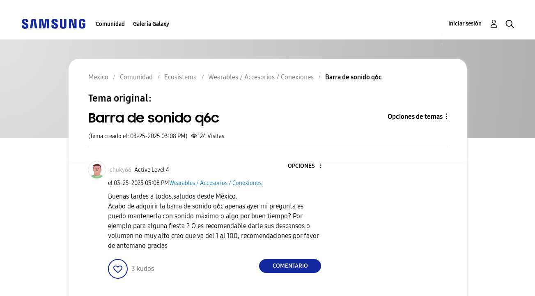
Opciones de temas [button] (415, 116)
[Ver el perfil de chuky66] (120, 169)
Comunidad (110, 24)
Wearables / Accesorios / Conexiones (215, 183)
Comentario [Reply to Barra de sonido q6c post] (290, 265)
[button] (307, 166)
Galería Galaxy (151, 24)
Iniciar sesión (465, 23)
